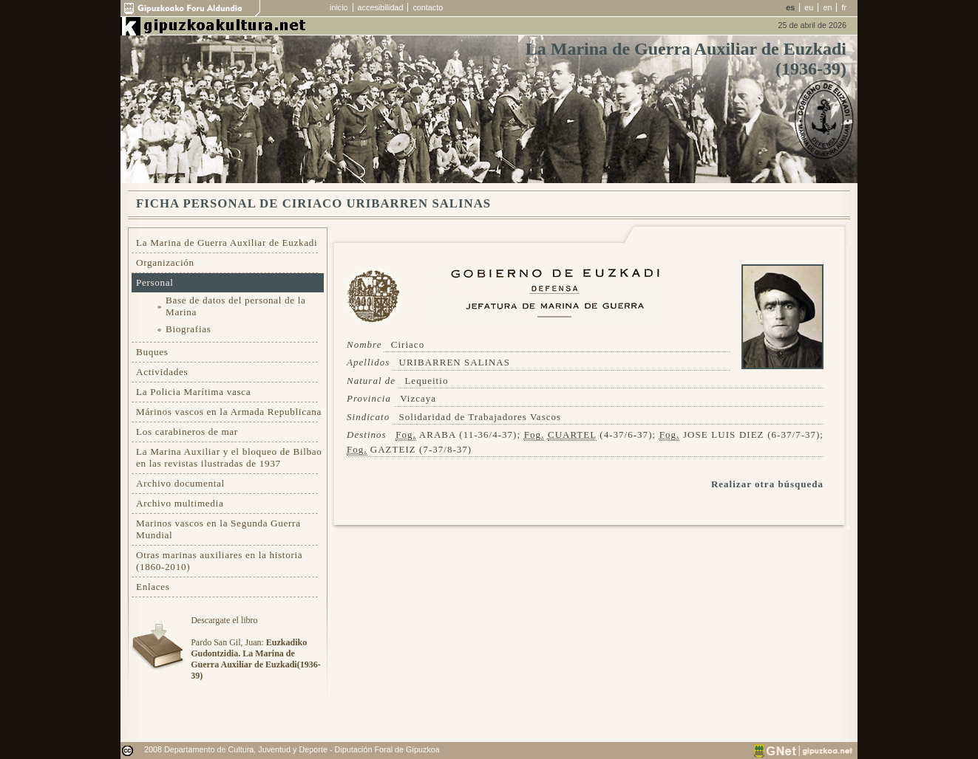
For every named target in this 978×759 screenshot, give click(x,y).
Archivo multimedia (179, 503)
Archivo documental (180, 483)
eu (808, 7)
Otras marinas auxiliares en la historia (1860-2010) (219, 560)
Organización (165, 262)
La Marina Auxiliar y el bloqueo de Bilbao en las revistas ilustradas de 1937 (229, 457)
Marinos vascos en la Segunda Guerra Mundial (218, 529)
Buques (152, 351)
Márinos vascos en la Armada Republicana (229, 411)
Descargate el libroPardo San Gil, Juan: (255, 648)
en (827, 7)
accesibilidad (381, 7)
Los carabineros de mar (187, 431)
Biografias (188, 328)
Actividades (162, 371)
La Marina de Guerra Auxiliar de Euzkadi (226, 242)
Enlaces (153, 586)
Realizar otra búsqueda (767, 484)
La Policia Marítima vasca (193, 391)
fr (843, 7)
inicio (339, 7)
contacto (427, 7)
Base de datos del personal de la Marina (236, 306)
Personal (155, 282)
